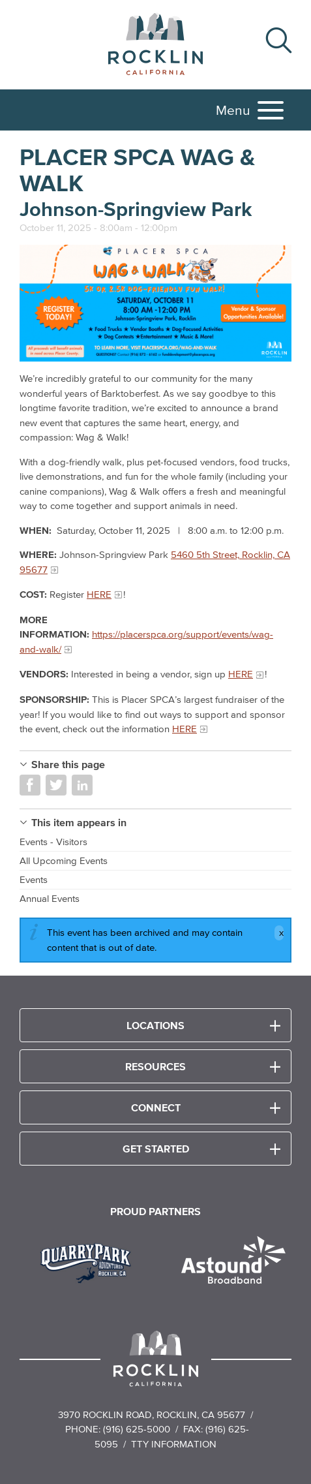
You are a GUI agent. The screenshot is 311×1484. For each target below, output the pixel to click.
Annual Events (50, 898)
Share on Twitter (56, 785)
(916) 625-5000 (136, 1428)
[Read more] (155, 303)
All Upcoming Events (64, 860)
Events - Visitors (53, 841)
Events (34, 879)
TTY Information (173, 1443)
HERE (99, 594)
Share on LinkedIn (82, 785)
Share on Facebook (30, 785)
